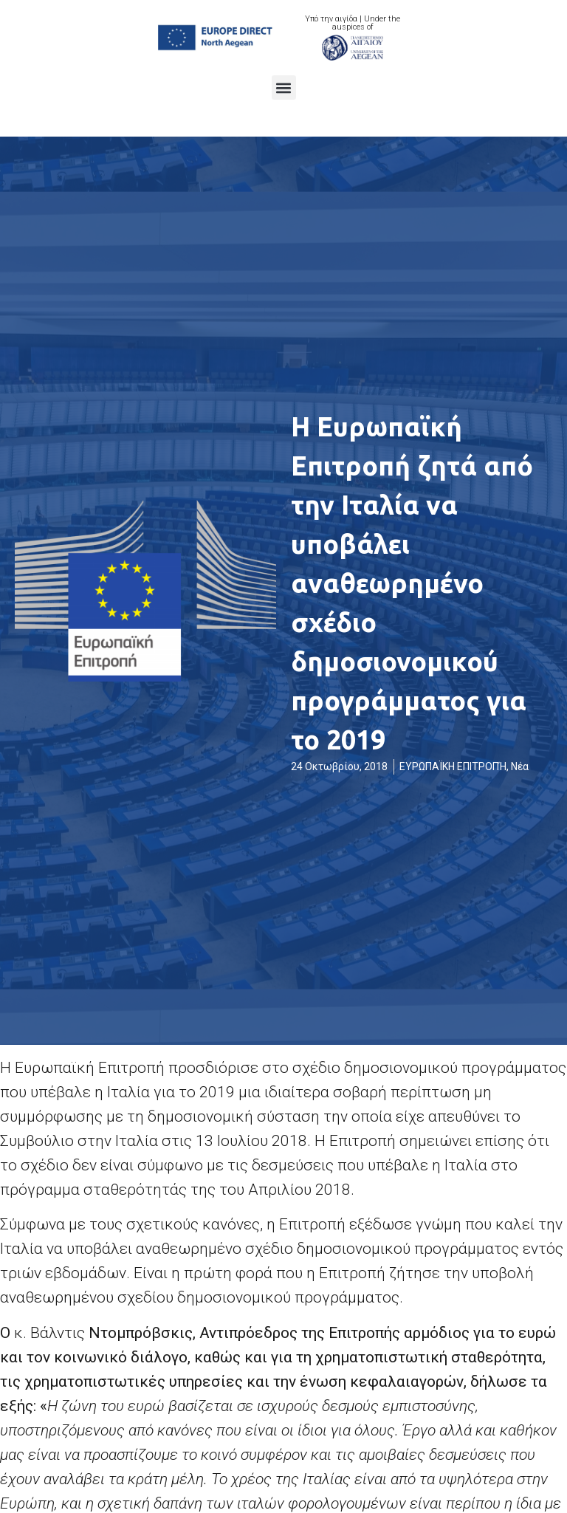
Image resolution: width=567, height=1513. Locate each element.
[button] (284, 87)
